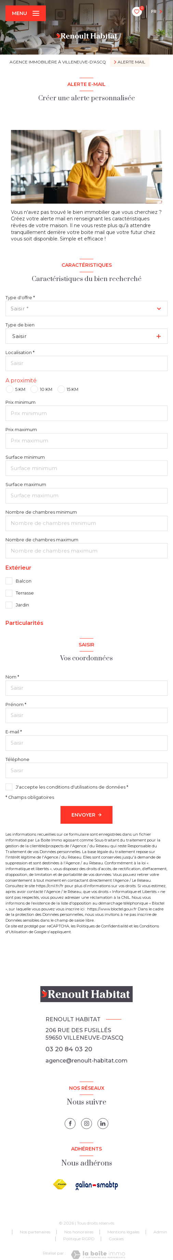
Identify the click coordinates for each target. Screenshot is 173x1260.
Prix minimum (20, 402)
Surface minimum (25, 457)
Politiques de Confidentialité (102, 926)
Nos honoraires (78, 1231)
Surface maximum (25, 484)
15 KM (72, 389)
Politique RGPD (79, 1238)
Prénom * (15, 704)
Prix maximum (21, 429)
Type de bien (20, 324)
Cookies (116, 1238)
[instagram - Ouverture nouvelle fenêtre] (86, 1123)
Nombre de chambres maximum (41, 539)
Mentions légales (123, 1231)
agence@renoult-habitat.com (86, 1060)
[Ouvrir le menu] (25, 13)
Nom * (12, 676)
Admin (160, 1231)
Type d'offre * (20, 297)
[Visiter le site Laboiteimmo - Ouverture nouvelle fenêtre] (98, 1254)
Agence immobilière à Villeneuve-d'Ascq (58, 61)
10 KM (46, 389)
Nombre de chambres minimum (41, 512)
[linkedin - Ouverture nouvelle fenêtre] (102, 1123)
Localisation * (20, 352)
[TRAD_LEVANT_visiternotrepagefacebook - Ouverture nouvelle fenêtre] (70, 1123)
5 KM (20, 389)
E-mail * (13, 731)
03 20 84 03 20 (68, 1049)
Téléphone (17, 759)
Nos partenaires (35, 1231)
